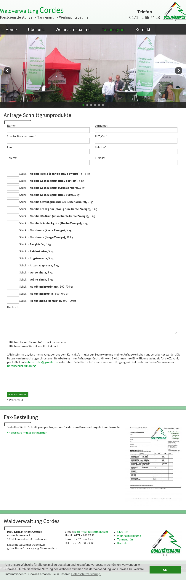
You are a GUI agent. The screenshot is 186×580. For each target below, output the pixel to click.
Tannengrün (113, 29)
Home (11, 29)
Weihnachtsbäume (73, 29)
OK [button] (165, 569)
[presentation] (35, 384)
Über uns (36, 29)
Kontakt (143, 29)
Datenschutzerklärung (21, 370)
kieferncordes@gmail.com (41, 366)
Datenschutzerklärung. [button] (86, 574)
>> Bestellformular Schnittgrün (27, 437)
